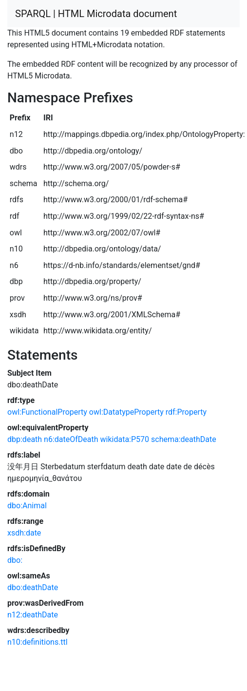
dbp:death (24, 439)
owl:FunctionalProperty (47, 412)
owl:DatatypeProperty (126, 412)
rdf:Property (186, 412)
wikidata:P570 (125, 439)
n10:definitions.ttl (37, 642)
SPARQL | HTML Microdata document (96, 13)
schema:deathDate (183, 439)
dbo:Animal (27, 505)
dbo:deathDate (32, 587)
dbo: (14, 560)
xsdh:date (24, 532)
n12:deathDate (32, 614)
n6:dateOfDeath (71, 439)
